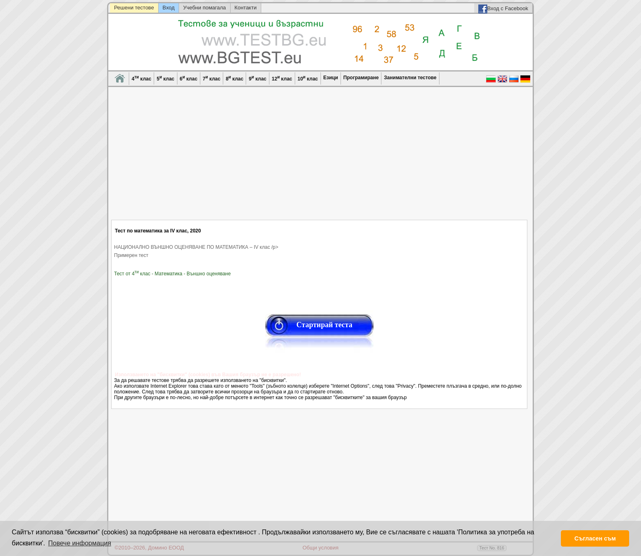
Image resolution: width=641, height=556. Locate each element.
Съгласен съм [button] (595, 538)
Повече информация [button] (79, 543)
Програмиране (361, 77)
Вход (169, 7)
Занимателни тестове (410, 77)
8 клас (234, 78)
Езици (330, 77)
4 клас (141, 78)
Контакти (246, 7)
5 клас (165, 78)
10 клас (308, 78)
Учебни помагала (204, 7)
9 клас (257, 78)
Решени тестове (134, 7)
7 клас (211, 78)
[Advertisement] (319, 158)
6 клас (188, 78)
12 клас (282, 78)
